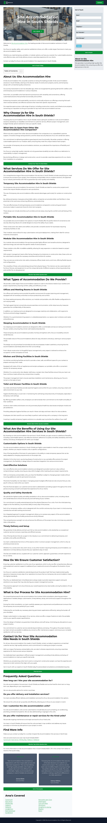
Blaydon (41, 809)
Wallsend (36, 740)
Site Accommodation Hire (19, 43)
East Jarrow (15, 740)
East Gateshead (10, 811)
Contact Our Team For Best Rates (37, 163)
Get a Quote (37, 31)
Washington (42, 801)
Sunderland (9, 813)
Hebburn (30, 740)
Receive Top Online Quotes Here (38, 274)
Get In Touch (88, 52)
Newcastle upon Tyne (45, 799)
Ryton (40, 811)
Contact (99, 2)
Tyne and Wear (43, 803)
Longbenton (9, 809)
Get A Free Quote (38, 789)
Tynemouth (7, 740)
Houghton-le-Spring (44, 807)
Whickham (41, 805)
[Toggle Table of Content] (20, 71)
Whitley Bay (23, 740)
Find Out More (38, 671)
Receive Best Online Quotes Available (37, 424)
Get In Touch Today (37, 65)
